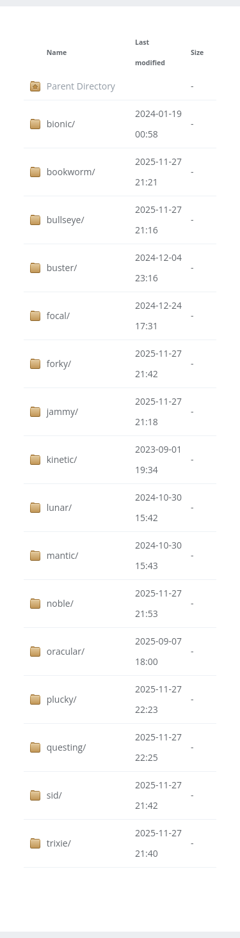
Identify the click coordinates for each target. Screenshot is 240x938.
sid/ (54, 795)
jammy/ (62, 411)
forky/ (59, 363)
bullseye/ (65, 220)
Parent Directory (81, 86)
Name (57, 52)
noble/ (60, 603)
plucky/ (62, 699)
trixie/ (59, 843)
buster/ (62, 268)
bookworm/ (71, 172)
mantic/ (63, 555)
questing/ (66, 747)
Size (197, 52)
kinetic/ (62, 459)
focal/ (58, 315)
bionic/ (61, 124)
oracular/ (65, 651)
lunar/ (59, 507)
